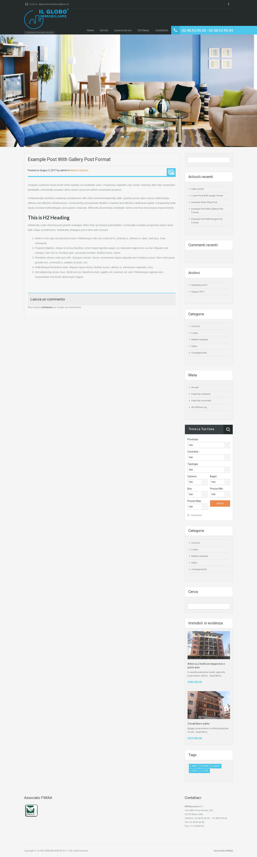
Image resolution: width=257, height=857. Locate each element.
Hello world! (197, 189)
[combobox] (208, 445)
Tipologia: (192, 464)
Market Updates (79, 170)
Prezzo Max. (194, 501)
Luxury (194, 333)
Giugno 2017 (197, 291)
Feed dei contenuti (200, 394)
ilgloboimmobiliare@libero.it (54, 4)
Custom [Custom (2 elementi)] (205, 766)
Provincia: (192, 439)
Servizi (104, 30)
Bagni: (213, 476)
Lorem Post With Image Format (207, 195)
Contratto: (193, 451)
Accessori (194, 515)
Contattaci (161, 30)
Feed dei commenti (201, 400)
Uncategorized (199, 352)
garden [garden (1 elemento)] (217, 766)
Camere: (192, 476)
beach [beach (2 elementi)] (194, 766)
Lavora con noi (123, 30)
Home (90, 30)
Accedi (195, 387)
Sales (194, 346)
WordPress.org (199, 407)
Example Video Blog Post (204, 202)
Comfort (195, 326)
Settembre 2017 (199, 285)
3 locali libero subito (199, 723)
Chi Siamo (143, 30)
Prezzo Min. (216, 488)
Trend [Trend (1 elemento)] (205, 771)
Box (189, 488)
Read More (215, 675)
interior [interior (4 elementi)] (195, 771)
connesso (46, 307)
